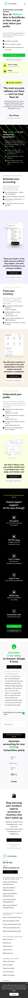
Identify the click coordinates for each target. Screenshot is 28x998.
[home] (10, 3)
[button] (24, 3)
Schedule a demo (14, 273)
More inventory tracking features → (14, 380)
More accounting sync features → (14, 277)
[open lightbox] (14, 59)
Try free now (14, 55)
